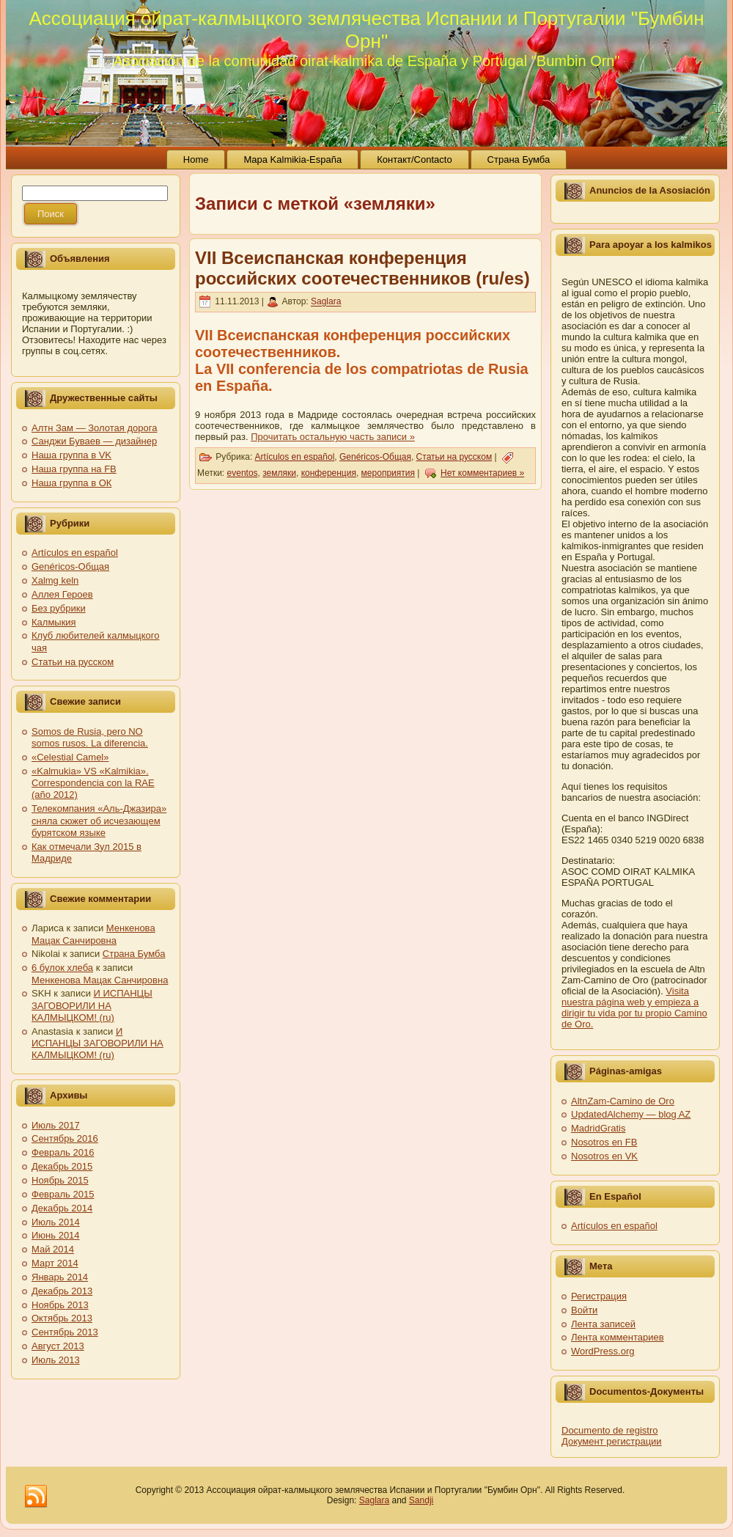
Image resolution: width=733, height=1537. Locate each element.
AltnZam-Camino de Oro (622, 1101)
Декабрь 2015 (62, 1166)
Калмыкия (54, 622)
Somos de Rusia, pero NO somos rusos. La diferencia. (90, 737)
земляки (279, 473)
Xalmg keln (55, 580)
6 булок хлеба (62, 967)
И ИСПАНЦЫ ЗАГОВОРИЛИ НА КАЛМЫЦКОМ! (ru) (92, 1005)
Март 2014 (55, 1263)
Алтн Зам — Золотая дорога (94, 427)
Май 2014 (53, 1249)
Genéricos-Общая (70, 566)
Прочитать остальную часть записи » (333, 436)
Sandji (421, 1500)
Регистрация (599, 1296)
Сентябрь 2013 (65, 1332)
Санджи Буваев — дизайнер (94, 441)
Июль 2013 (56, 1359)
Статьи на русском (73, 661)
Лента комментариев (617, 1337)
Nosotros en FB (604, 1142)
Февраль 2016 (63, 1152)
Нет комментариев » (482, 473)
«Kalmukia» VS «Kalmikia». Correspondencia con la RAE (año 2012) (93, 783)
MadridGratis (598, 1128)
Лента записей (603, 1323)
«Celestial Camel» (70, 757)
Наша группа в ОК (71, 482)
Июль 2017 (56, 1125)
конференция (328, 473)
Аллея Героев (62, 594)
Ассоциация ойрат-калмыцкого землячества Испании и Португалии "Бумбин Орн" (366, 29)
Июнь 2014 (56, 1235)
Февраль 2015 (63, 1194)
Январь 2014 (60, 1277)
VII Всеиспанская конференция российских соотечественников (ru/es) (362, 268)
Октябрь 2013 (62, 1318)
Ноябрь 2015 (60, 1180)
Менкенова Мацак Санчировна (93, 933)
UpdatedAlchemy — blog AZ (630, 1114)
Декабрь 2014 (62, 1208)
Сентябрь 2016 (65, 1138)
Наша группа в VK (71, 455)
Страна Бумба (134, 953)
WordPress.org (602, 1351)
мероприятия (388, 473)
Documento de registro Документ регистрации (611, 1436)
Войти (584, 1310)
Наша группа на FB (74, 468)
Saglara (326, 302)
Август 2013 (58, 1345)
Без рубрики (59, 608)
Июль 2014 (56, 1222)
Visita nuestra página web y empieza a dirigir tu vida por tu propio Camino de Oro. (634, 1008)
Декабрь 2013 (62, 1290)
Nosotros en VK (604, 1156)
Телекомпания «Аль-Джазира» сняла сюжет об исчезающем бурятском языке (99, 820)
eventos (242, 473)
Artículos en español (75, 552)
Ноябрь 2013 (60, 1304)
